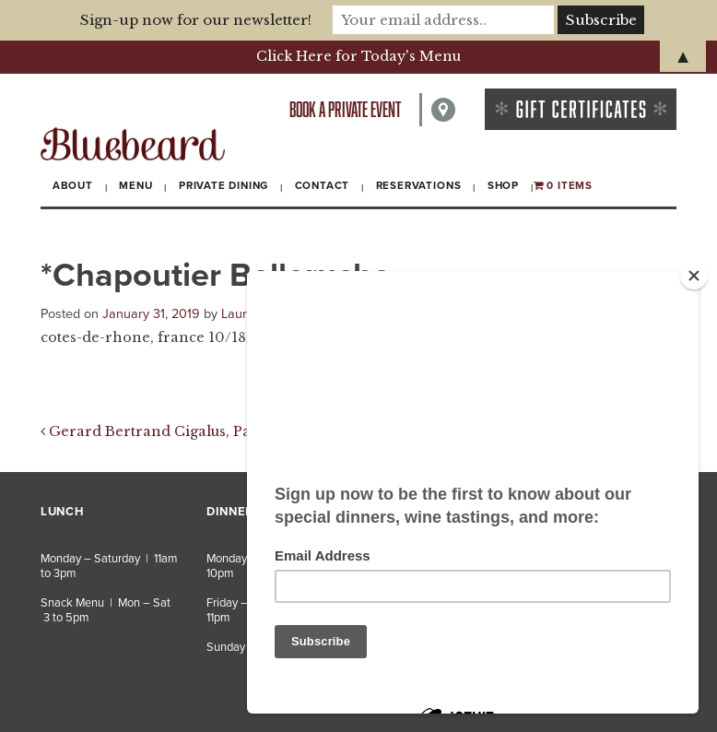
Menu (135, 185)
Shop (503, 185)
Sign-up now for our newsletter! (195, 20)
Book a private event (345, 109)
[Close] (694, 275)
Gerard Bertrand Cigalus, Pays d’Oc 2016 (189, 431)
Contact (322, 185)
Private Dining (223, 185)
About (73, 185)
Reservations (419, 185)
